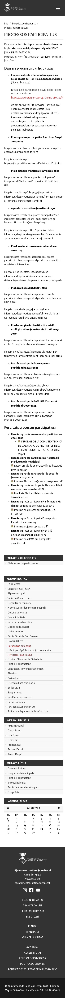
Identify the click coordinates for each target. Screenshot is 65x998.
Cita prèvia (13, 792)
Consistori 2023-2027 (19, 588)
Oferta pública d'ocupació (21, 683)
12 (58, 821)
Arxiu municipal (16, 725)
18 (50, 825)
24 (41, 829)
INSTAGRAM (25, 890)
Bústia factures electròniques (23, 787)
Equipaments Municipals (21, 773)
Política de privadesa (32, 958)
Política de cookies (32, 963)
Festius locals (14, 678)
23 (33, 829)
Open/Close (58, 8)
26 (58, 829)
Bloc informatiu (32, 900)
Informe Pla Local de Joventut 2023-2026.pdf (37, 481)
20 (8, 829)
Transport (32, 932)
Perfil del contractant (19, 664)
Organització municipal (20, 603)
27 (8, 832)
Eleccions (13, 673)
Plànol (32, 926)
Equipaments (15, 692)
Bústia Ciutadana (17, 702)
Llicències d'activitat (18, 626)
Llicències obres (16, 631)
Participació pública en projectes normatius (30, 650)
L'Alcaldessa (14, 584)
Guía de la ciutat (32, 937)
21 (16, 829)
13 (8, 825)
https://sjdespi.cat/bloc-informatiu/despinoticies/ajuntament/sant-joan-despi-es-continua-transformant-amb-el (33, 196)
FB (31, 890)
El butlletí (32, 916)
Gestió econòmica (17, 612)
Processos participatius (20, 655)
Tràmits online (32, 905)
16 (33, 825)
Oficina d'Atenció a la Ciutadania (25, 659)
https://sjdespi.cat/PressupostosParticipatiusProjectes (32, 163)
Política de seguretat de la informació (32, 969)
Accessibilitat (32, 952)
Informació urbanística (20, 622)
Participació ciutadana (19, 646)
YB (38, 890)
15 (25, 825)
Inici (6, 23)
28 (16, 832)
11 (50, 821)
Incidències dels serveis (20, 697)
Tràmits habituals (17, 782)
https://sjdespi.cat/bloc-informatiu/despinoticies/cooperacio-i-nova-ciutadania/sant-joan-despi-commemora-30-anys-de (33, 276)
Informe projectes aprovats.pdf (29, 526)
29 (25, 832)
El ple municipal (16, 593)
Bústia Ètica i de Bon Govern (23, 636)
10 (41, 821)
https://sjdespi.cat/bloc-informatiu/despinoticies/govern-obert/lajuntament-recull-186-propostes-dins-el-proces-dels (32, 389)
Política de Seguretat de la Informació (28, 711)
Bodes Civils (14, 687)
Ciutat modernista (32, 911)
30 (33, 832)
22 (25, 829)
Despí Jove (13, 735)
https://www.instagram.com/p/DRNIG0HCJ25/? (37, 97)
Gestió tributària (16, 617)
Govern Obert (15, 641)
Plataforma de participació (23, 563)
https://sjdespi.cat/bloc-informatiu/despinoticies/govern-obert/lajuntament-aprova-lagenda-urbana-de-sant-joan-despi (32, 234)
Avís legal (32, 947)
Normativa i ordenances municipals (27, 607)
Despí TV (13, 740)
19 (58, 825)
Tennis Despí (14, 754)
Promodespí (14, 744)
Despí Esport (14, 730)
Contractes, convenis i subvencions (26, 668)
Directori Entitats (17, 768)
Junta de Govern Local (19, 598)
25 (50, 829)
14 (16, 825)
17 (42, 825)
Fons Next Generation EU (21, 706)
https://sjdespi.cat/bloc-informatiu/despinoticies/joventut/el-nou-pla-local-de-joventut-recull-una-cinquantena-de (32, 313)
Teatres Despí (15, 749)
